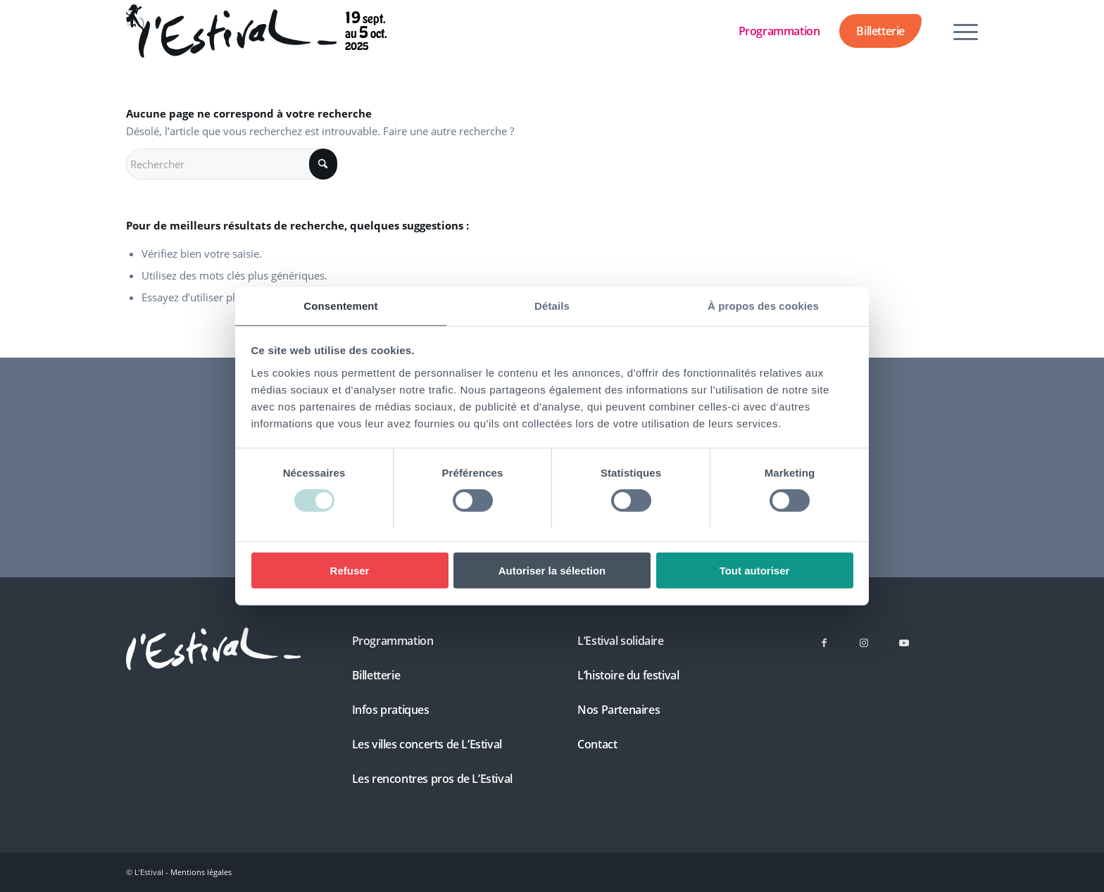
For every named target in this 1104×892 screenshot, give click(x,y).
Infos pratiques (390, 709)
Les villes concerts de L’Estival (427, 744)
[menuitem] (961, 31)
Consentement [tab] (340, 305)
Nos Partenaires (618, 709)
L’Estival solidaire (620, 640)
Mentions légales (201, 872)
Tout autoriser (755, 571)
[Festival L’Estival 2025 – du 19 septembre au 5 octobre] (231, 31)
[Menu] (961, 31)
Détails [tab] (552, 305)
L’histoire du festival (628, 675)
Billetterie (880, 31)
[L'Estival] (213, 648)
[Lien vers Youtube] (904, 642)
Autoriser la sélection (552, 571)
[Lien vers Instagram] (864, 642)
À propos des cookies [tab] (763, 305)
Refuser (350, 571)
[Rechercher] (231, 164)
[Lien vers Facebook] (824, 642)
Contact (597, 744)
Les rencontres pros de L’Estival (432, 778)
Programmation (779, 31)
